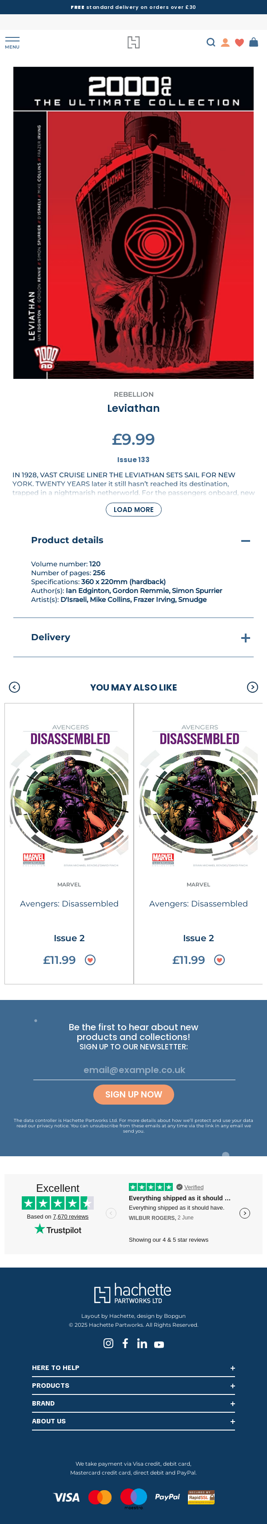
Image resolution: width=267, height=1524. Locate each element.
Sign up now (133, 1095)
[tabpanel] (133, 223)
